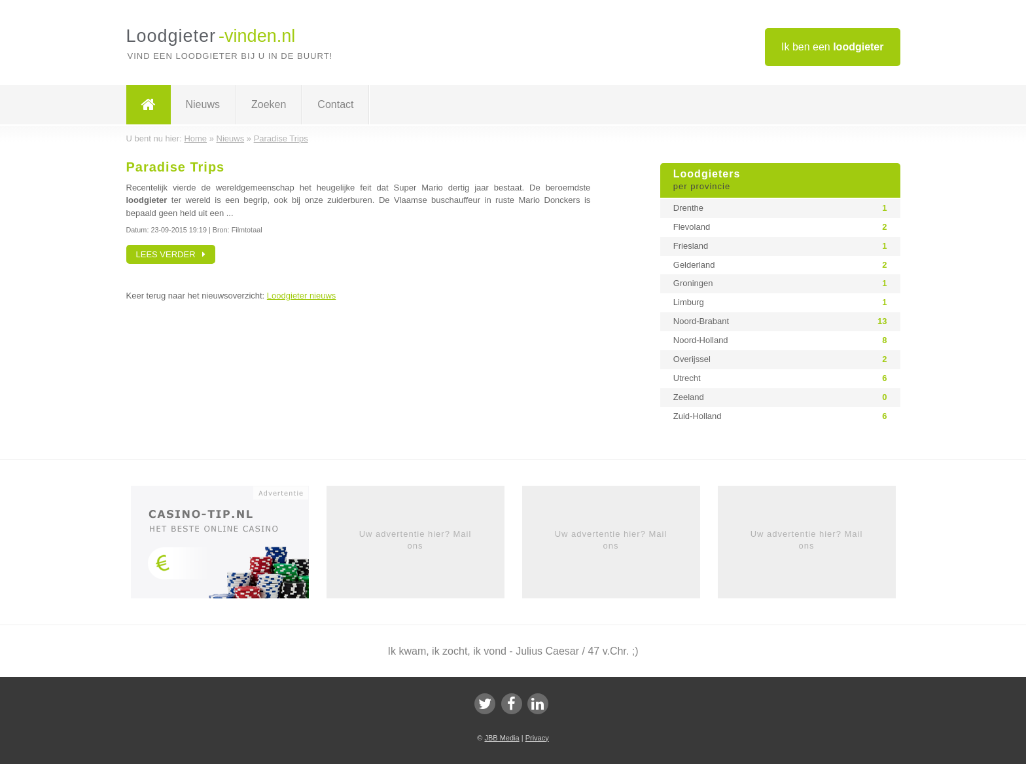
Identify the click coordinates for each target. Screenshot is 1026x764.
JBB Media (501, 738)
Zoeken (268, 104)
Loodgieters (780, 180)
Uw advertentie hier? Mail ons (415, 540)
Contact (335, 104)
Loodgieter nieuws (301, 295)
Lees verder (171, 254)
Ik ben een (832, 46)
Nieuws (203, 104)
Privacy (537, 738)
